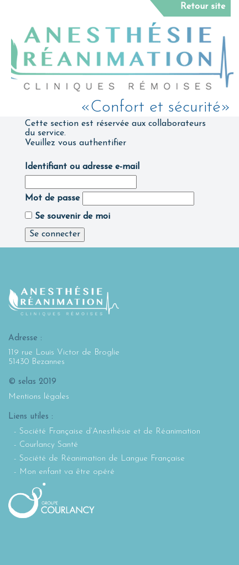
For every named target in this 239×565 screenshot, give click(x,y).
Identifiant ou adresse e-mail (82, 166)
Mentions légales (38, 397)
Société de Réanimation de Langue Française (102, 459)
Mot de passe (52, 198)
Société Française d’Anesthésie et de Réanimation (109, 431)
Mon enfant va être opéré (67, 472)
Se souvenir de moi (67, 216)
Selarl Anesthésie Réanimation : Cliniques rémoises (122, 56)
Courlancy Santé (48, 445)
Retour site (202, 6)
